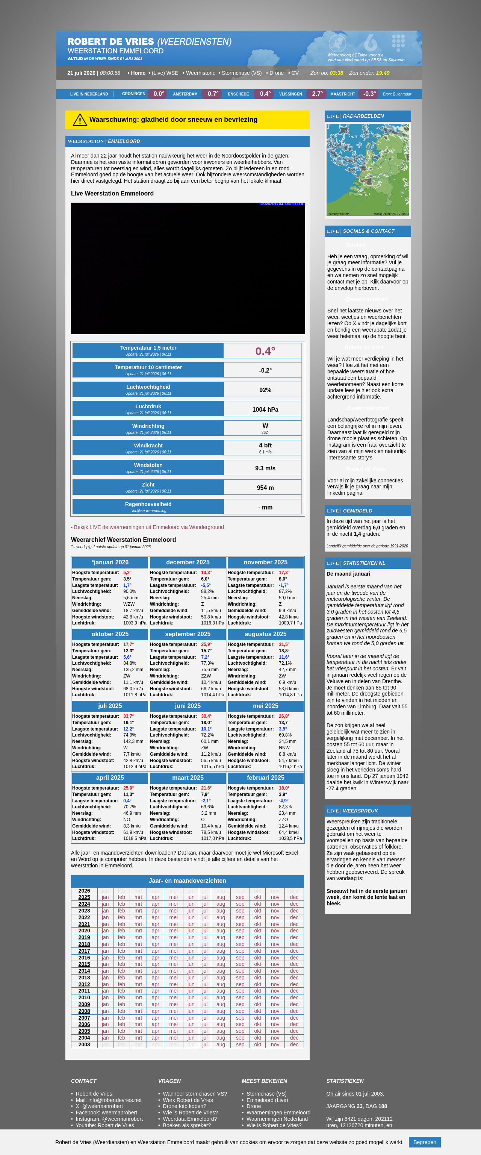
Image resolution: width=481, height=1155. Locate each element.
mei (173, 897)
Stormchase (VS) (267, 1094)
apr (155, 897)
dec (294, 897)
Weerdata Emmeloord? (190, 1119)
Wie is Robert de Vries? (190, 1113)
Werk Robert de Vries (188, 1100)
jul (204, 897)
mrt (138, 897)
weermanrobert (119, 1113)
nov (275, 897)
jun (191, 897)
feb (121, 897)
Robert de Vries (116, 1125)
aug (220, 897)
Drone (254, 1106)
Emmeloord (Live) (267, 1100)
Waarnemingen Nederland (277, 1119)
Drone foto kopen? (184, 1106)
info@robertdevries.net (115, 1100)
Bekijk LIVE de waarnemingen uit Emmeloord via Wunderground (149, 527)
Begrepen (424, 1142)
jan (105, 897)
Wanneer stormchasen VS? (195, 1094)
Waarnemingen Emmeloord (278, 1113)
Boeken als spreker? (187, 1125)
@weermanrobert (102, 1106)
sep (240, 897)
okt (257, 897)
